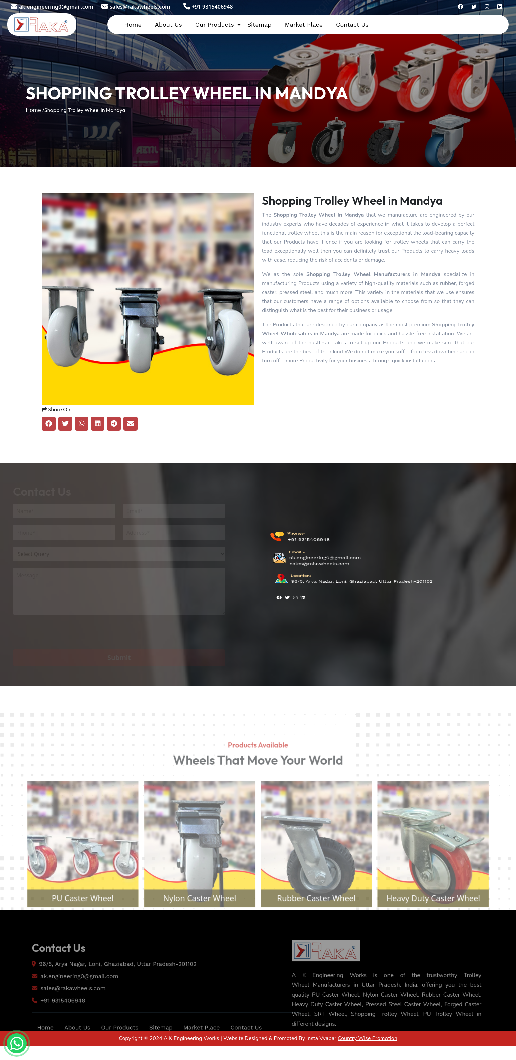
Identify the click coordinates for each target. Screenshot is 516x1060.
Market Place (304, 24)
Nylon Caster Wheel (196, 915)
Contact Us (352, 24)
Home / (35, 110)
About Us (168, 24)
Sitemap (259, 24)
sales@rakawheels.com (135, 6)
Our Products (214, 24)
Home (132, 24)
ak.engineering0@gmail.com (52, 6)
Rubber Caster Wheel (320, 915)
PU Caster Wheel (70, 915)
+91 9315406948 (208, 6)
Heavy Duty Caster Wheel (445, 915)
